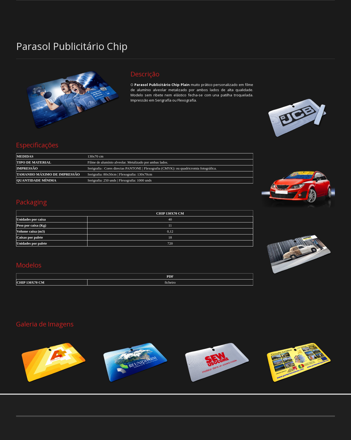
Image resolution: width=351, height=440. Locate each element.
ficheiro (170, 282)
